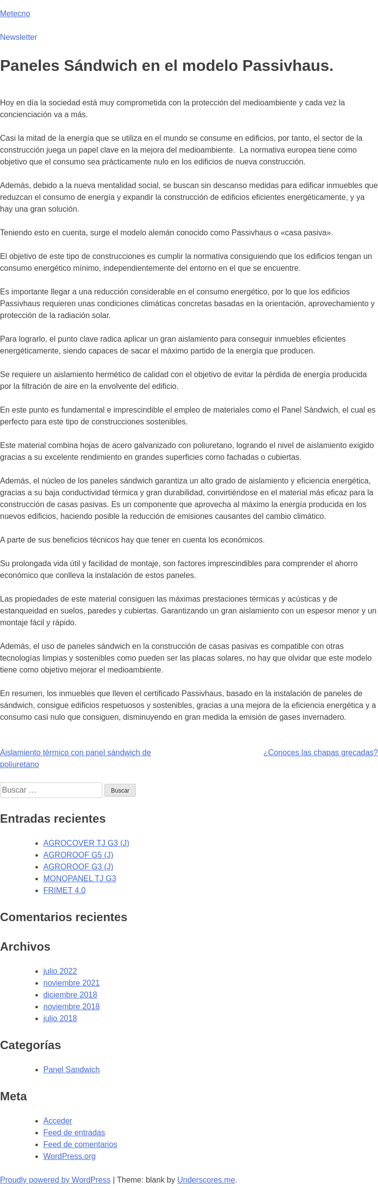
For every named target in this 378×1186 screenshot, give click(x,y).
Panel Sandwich (71, 1069)
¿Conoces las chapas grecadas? (320, 752)
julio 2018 (60, 1018)
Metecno (15, 13)
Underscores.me (206, 1180)
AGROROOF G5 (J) (78, 855)
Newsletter (18, 37)
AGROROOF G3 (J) (78, 867)
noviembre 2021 (71, 983)
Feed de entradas (74, 1132)
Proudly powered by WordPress (55, 1180)
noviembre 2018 (71, 1006)
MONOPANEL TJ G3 (79, 878)
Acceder (57, 1121)
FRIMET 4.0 (64, 890)
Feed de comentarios (80, 1144)
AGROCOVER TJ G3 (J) (86, 843)
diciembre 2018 (70, 995)
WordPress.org (69, 1156)
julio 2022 (60, 971)
